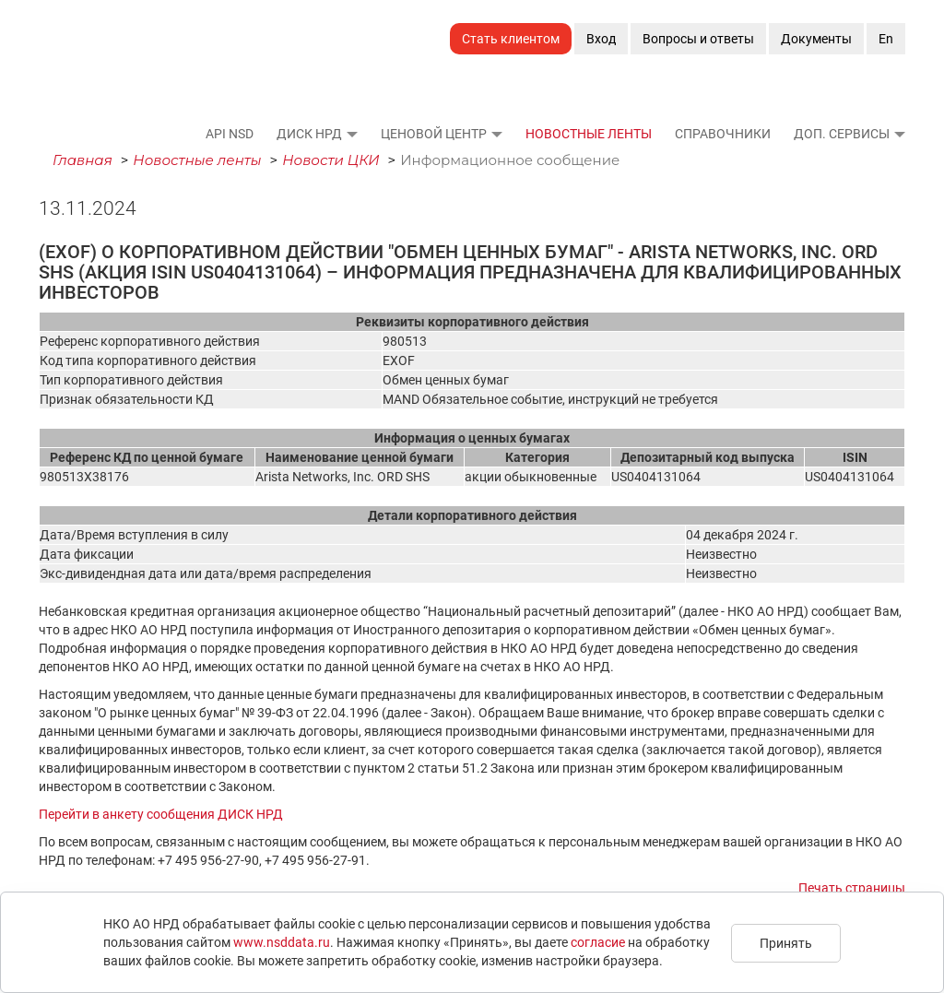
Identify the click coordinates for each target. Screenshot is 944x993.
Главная (82, 160)
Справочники (723, 133)
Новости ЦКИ (331, 160)
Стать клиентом (511, 38)
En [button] (886, 38)
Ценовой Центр (434, 133)
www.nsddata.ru (281, 942)
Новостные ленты (588, 133)
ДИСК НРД (309, 133)
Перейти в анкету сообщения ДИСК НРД (161, 814)
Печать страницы (851, 888)
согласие (598, 942)
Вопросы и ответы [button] (698, 38)
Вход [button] (601, 38)
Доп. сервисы (842, 133)
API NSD (230, 133)
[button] (351, 133)
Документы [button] (816, 38)
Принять (786, 943)
